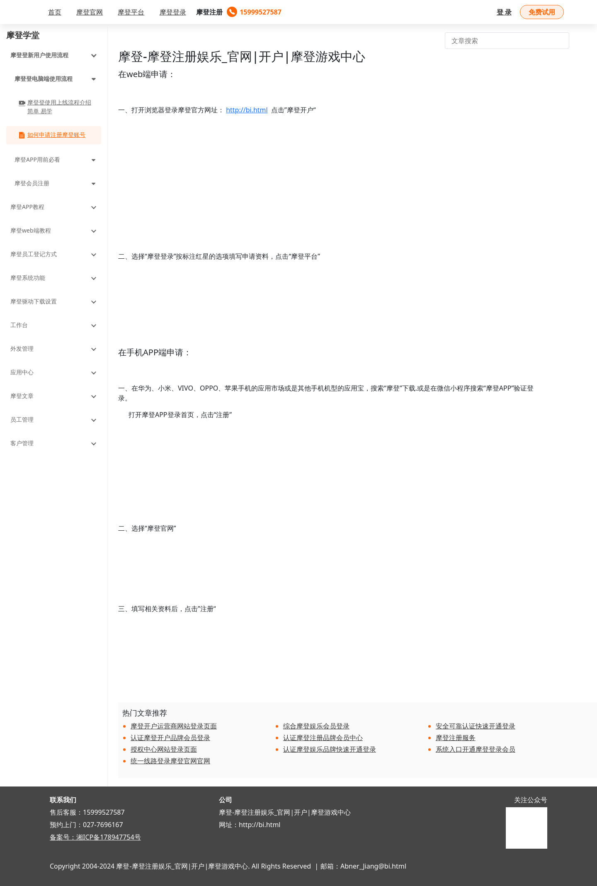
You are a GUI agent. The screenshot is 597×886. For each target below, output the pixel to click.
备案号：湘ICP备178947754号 (95, 837)
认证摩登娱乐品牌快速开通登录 (329, 749)
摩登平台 (131, 12)
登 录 (504, 12)
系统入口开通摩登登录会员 (475, 749)
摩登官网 (89, 12)
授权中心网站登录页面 (164, 749)
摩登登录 (173, 12)
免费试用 (542, 12)
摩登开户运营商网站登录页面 (174, 726)
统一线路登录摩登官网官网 (170, 760)
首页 (54, 12)
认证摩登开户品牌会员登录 (170, 737)
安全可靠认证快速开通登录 (475, 726)
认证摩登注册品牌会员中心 (323, 737)
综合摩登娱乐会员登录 (316, 726)
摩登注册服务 (456, 737)
